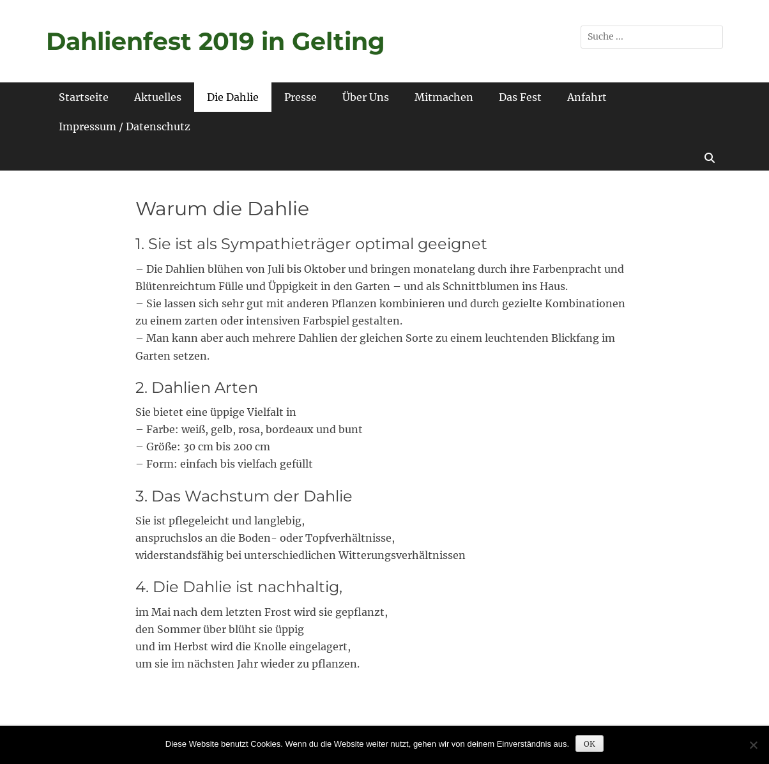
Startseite (84, 97)
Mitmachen (444, 97)
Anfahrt (587, 97)
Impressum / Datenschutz (124, 126)
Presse (300, 97)
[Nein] (753, 744)
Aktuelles (157, 97)
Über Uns (365, 97)
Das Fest (520, 97)
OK (589, 744)
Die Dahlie (233, 97)
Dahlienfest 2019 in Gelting (215, 41)
